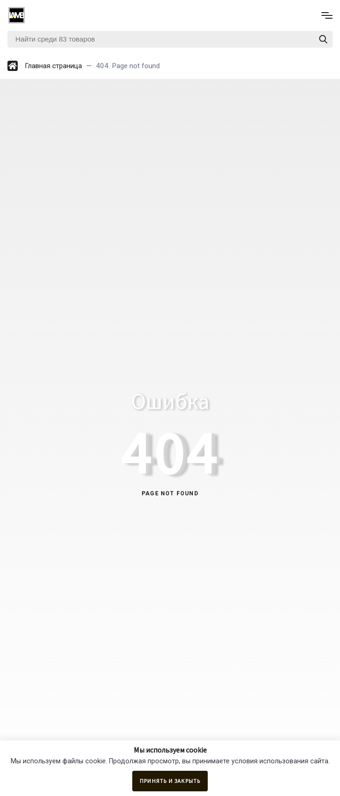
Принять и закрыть (170, 780)
